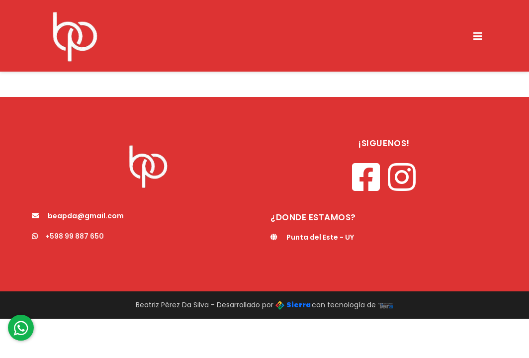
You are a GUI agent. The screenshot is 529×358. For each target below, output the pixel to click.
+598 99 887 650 (68, 236)
